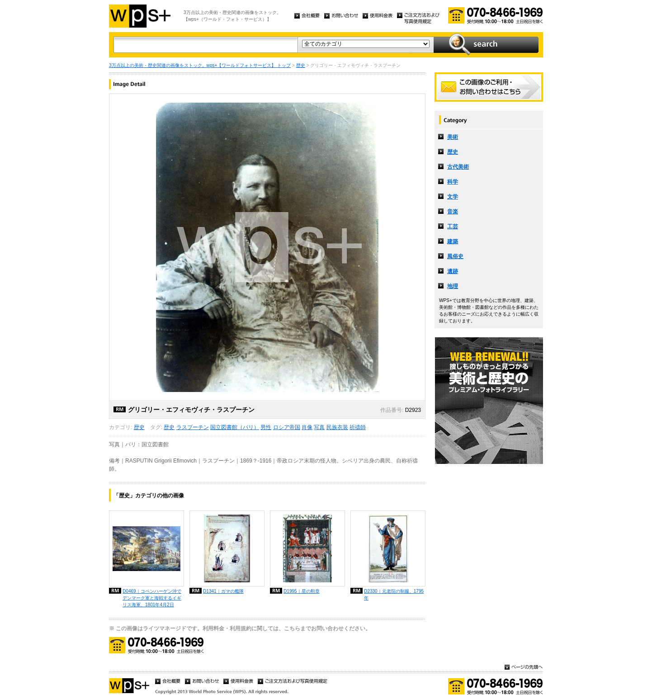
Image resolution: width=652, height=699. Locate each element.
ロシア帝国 (286, 427)
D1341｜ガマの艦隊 (223, 591)
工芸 (452, 226)
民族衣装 (337, 427)
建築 (452, 241)
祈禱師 (358, 427)
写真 (319, 427)
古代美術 (458, 167)
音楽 (452, 211)
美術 (452, 137)
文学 (452, 197)
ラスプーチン (192, 427)
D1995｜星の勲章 (301, 591)
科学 (452, 182)
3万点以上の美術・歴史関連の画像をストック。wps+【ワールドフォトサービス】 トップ (200, 65)
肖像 (307, 427)
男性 (265, 427)
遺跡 (452, 271)
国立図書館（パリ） (234, 427)
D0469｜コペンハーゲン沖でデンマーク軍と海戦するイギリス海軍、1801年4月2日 (152, 598)
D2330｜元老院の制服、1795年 (394, 594)
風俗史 (455, 256)
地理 (452, 286)
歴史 (300, 65)
